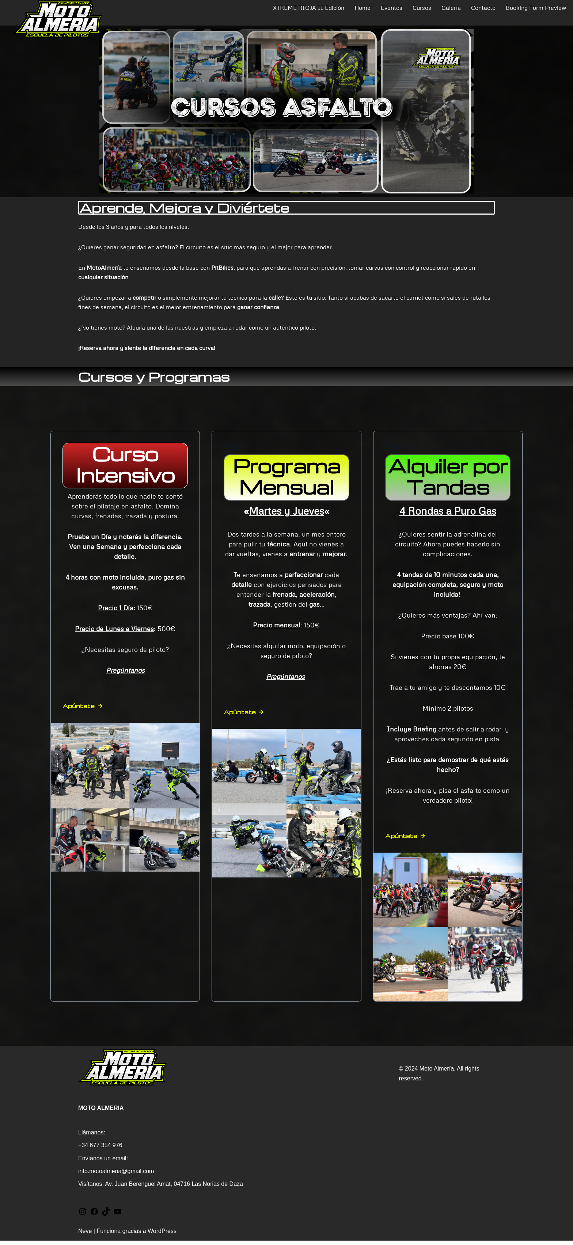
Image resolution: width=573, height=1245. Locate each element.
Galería (451, 7)
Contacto (483, 7)
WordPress (162, 1236)
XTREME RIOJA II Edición (308, 7)
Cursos (422, 7)
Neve (85, 1236)
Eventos (391, 7)
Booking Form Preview (536, 7)
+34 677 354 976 (100, 1150)
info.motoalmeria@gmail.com (116, 1175)
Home (362, 7)
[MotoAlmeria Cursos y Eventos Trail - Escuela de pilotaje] (58, 19)
